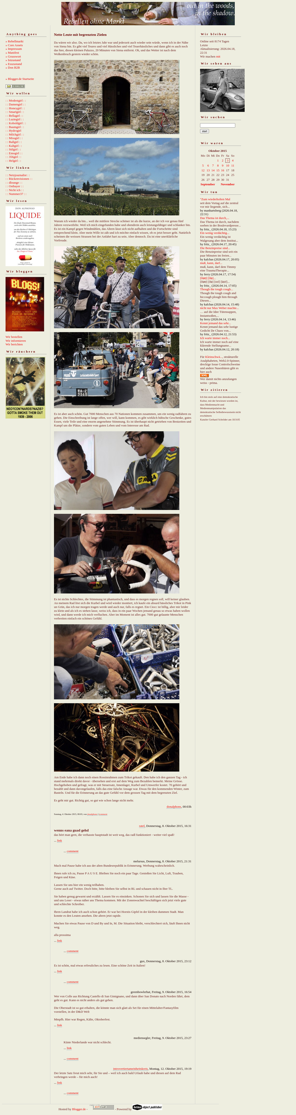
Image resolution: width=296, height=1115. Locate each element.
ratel (142, 826)
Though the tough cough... (216, 289)
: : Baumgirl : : (15, 127)
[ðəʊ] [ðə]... (208, 278)
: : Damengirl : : (16, 104)
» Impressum (14, 49)
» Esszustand (14, 64)
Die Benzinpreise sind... (215, 248)
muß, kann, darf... (211, 263)
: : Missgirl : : (14, 138)
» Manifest (12, 52)
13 (208, 170)
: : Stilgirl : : (13, 149)
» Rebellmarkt (14, 41)
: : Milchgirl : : (15, 134)
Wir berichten (14, 344)
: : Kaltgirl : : (14, 146)
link (59, 840)
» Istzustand (13, 60)
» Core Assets (14, 45)
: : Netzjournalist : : (18, 175)
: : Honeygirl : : (15, 108)
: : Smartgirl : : (15, 112)
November (228, 184)
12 (203, 170)
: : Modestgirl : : (16, 100)
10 (227, 165)
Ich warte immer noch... (215, 338)
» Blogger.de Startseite (20, 79)
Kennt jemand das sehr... (215, 323)
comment (103, 814)
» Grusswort (13, 56)
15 (217, 170)
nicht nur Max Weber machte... (219, 308)
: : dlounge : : (14, 182)
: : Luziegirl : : (15, 119)
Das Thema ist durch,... (214, 218)
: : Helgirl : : (13, 160)
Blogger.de (79, 1109)
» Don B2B (13, 67)
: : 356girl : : (13, 157)
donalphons (174, 806)
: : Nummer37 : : (16, 194)
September (208, 184)
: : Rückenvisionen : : (19, 178)
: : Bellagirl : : (14, 115)
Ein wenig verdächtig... (214, 233)
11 (232, 165)
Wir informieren (16, 340)
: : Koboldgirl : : (16, 123)
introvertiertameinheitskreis (130, 1068)
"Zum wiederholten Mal (215, 199)
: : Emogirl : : (14, 153)
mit (218, 56)
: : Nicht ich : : (15, 190)
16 (222, 170)
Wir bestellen (14, 337)
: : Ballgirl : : (14, 142)
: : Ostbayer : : (14, 186)
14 (213, 170)
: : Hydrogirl (13, 130)
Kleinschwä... (213, 357)
